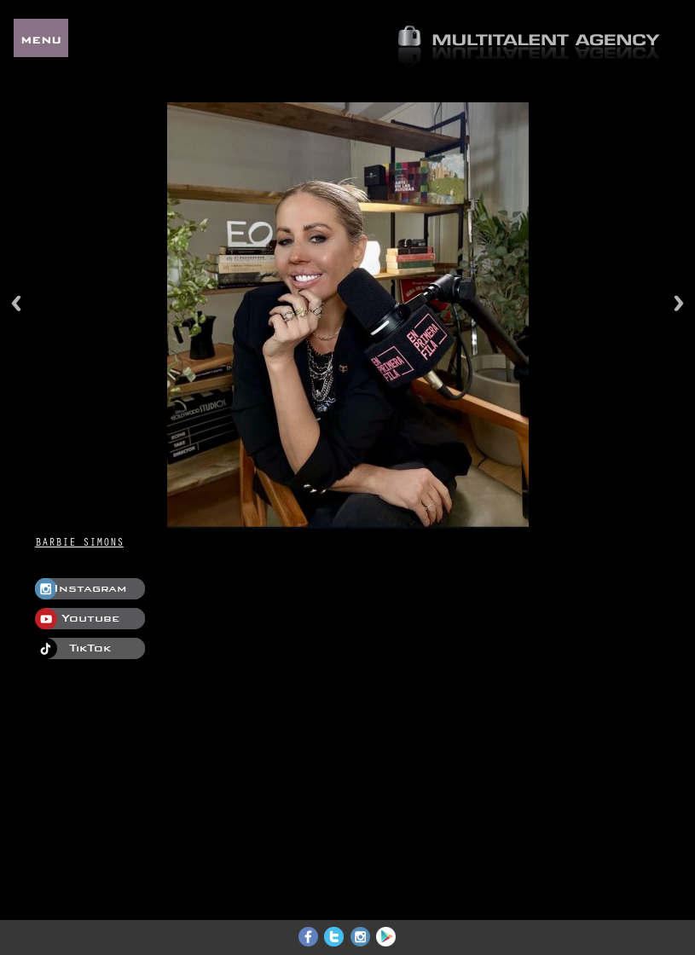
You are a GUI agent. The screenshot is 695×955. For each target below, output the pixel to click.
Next (679, 303)
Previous (16, 303)
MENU (40, 37)
